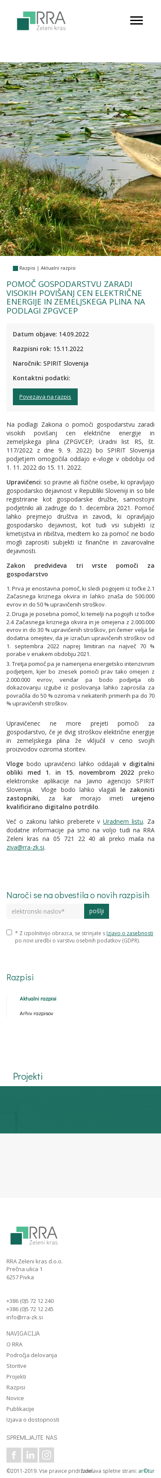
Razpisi (27, 268)
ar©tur (146, 1471)
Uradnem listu (123, 821)
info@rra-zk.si (24, 1317)
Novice (15, 1398)
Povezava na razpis (45, 396)
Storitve (16, 1366)
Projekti (16, 1376)
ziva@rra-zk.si (25, 847)
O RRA (14, 1344)
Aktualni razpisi (58, 268)
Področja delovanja (31, 1355)
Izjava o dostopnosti (32, 1419)
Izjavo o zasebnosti (129, 933)
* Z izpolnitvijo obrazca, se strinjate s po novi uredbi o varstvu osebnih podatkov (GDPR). (79, 937)
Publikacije (20, 1409)
